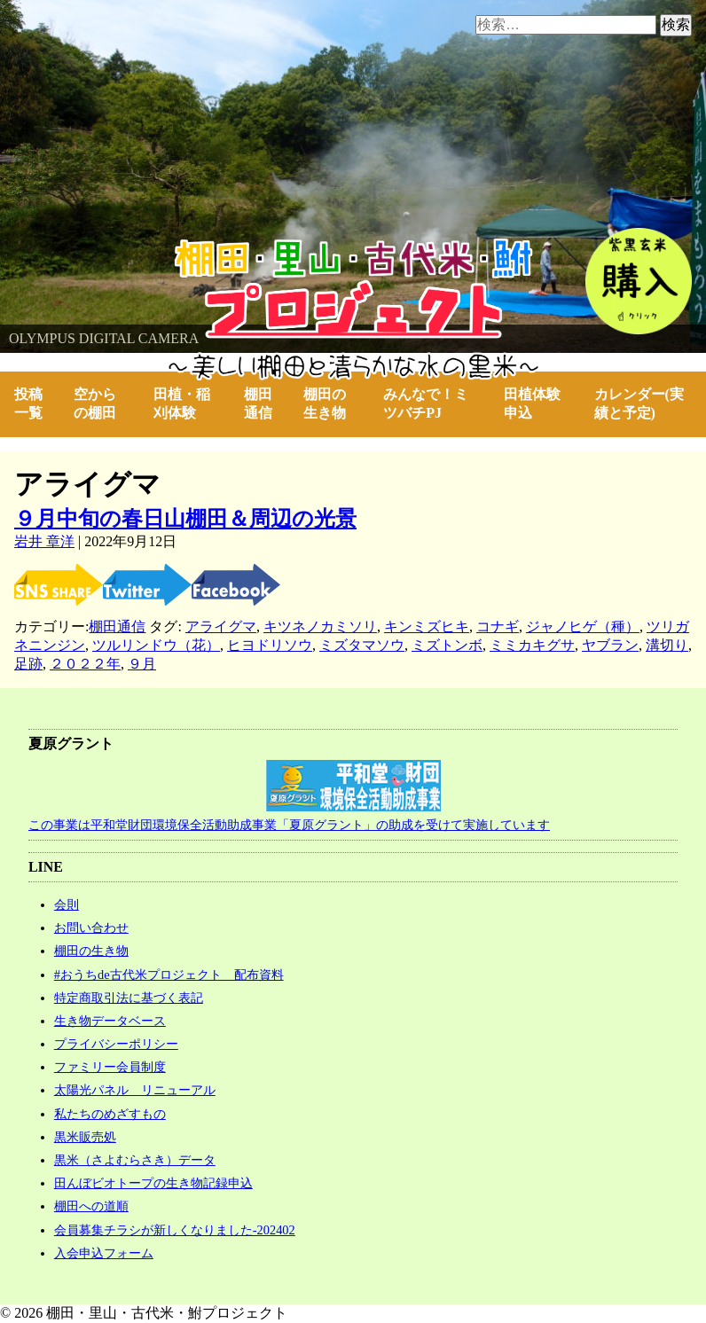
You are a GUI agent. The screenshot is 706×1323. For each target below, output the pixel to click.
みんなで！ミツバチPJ (425, 403)
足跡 (28, 663)
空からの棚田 (95, 403)
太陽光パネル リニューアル (135, 1090)
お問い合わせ (91, 927)
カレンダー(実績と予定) (639, 403)
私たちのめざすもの (110, 1114)
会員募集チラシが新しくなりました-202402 (174, 1230)
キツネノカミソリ (320, 626)
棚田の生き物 (324, 403)
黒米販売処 (85, 1137)
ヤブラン (610, 645)
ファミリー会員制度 (110, 1067)
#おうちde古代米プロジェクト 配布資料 (169, 974)
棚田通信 (258, 403)
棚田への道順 (91, 1206)
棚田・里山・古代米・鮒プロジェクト (120, 246)
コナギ (497, 626)
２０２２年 (85, 663)
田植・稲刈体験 (181, 403)
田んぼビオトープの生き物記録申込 (153, 1183)
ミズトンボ (447, 645)
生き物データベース (110, 1021)
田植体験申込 (532, 403)
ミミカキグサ (532, 645)
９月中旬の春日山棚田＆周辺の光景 (185, 518)
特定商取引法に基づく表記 (128, 997)
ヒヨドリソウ (269, 645)
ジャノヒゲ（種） (582, 626)
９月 (142, 663)
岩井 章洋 (44, 541)
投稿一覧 (28, 403)
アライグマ (220, 626)
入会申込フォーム (103, 1253)
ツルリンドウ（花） (156, 645)
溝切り (667, 645)
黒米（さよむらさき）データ (135, 1160)
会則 (66, 904)
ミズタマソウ (361, 645)
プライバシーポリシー (116, 1044)
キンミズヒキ (426, 626)
